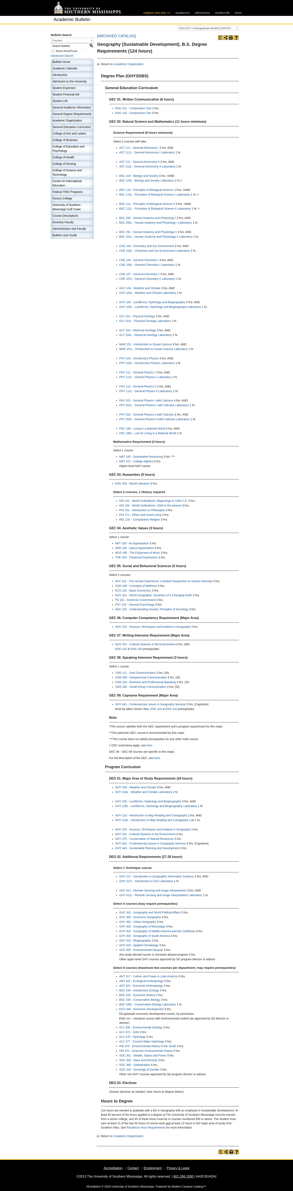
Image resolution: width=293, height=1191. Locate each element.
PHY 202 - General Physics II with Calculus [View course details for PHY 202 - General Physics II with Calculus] (146, 414)
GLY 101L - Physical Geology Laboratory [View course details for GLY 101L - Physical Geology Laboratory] (145, 321)
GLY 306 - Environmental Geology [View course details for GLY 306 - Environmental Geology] (140, 1027)
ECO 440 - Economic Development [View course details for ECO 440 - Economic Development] (141, 1009)
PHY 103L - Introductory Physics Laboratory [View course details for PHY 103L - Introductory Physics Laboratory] (147, 363)
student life (222, 12)
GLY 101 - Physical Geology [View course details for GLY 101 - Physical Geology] (137, 316)
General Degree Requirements (71, 114)
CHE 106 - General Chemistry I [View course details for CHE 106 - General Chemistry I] (139, 260)
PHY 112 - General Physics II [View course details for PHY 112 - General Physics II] (137, 386)
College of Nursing (64, 163)
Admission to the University (69, 81)
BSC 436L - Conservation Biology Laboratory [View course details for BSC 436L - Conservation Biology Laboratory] (147, 1004)
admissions (202, 12)
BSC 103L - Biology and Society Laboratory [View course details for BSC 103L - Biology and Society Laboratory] (146, 180)
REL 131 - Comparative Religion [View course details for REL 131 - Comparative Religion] (139, 519)
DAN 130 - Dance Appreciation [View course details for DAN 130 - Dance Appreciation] (134, 548)
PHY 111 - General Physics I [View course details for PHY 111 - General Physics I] (137, 372)
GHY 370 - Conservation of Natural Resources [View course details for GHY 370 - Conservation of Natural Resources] (144, 838)
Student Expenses (64, 88)
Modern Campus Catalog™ (189, 1186)
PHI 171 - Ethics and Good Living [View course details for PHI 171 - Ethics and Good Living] (140, 514)
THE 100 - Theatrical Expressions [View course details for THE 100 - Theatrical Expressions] (136, 557)
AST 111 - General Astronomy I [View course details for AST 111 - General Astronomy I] (139, 147)
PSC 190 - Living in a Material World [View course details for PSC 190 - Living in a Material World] (142, 428)
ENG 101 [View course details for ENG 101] (121, 649)
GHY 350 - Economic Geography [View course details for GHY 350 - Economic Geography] (140, 917)
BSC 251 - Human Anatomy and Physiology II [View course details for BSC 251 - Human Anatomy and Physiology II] (148, 232)
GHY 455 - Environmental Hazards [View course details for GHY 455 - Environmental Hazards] (141, 949)
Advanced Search (62, 55)
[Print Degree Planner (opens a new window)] (220, 37)
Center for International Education (67, 183)
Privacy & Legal (178, 1168)
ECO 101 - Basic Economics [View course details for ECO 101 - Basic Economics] (133, 590)
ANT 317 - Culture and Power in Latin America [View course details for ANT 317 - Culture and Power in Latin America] (148, 976)
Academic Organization (67, 120)
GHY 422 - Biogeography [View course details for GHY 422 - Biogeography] (135, 940)
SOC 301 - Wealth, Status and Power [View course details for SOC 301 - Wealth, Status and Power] (142, 1055)
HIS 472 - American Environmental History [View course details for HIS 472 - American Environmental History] (146, 1050)
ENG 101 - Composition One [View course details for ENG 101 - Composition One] (133, 108)
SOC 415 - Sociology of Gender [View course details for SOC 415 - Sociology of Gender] (139, 1069)
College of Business (65, 140)
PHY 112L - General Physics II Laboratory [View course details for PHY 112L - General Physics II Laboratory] (145, 391)
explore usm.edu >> (157, 12)
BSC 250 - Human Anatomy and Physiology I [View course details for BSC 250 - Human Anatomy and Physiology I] (147, 218)
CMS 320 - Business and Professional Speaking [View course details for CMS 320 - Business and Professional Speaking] (145, 682)
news (238, 12)
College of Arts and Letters (69, 133)
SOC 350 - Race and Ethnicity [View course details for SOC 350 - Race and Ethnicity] (138, 1060)
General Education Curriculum (71, 127)
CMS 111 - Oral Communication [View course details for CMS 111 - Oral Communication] (135, 672)
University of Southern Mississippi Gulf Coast (66, 207)
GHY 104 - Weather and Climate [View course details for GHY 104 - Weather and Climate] (139, 288)
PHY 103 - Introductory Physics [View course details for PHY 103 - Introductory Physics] (139, 358)
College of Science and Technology (67, 172)
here (149, 745)
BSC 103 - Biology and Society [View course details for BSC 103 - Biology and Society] (138, 175)
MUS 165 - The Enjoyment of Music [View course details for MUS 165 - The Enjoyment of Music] (137, 552)
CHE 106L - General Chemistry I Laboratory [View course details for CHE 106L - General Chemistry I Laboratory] (147, 264)
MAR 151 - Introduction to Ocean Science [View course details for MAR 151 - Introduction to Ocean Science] (145, 344)
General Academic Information (71, 107)
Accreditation (113, 1168)
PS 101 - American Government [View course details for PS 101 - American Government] (135, 600)
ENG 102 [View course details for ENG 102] (136, 649)
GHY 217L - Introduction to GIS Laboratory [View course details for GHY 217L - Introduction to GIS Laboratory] (146, 881)
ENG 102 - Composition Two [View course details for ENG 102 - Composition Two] (133, 113)
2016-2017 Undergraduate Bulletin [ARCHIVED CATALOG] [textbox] (209, 28)
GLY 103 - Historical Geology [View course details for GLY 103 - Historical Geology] (137, 330)
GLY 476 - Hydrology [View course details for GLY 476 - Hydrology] (132, 1036)
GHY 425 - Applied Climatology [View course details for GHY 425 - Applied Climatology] (139, 945)
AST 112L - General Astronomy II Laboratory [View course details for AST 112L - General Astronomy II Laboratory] (147, 166)
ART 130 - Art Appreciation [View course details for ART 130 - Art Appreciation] (132, 543)
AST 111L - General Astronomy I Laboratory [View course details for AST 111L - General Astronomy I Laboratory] (147, 152)
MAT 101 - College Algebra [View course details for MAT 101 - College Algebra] (136, 461)
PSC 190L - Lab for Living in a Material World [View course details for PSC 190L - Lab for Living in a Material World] (147, 433)
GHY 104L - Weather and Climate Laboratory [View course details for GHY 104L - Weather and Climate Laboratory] (147, 292)
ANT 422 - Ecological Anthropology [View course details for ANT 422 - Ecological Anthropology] (141, 981)
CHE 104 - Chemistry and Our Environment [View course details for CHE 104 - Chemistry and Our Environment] (146, 246)
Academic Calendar (64, 68)
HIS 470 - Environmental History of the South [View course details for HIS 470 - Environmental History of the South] (147, 1046)
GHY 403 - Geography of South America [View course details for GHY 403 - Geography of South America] (144, 935)
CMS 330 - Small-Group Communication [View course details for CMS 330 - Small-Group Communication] (140, 686)
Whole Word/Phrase (67, 51)
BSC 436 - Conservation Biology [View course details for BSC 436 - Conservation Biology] (139, 999)
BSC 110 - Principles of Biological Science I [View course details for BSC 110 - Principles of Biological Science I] (146, 189)
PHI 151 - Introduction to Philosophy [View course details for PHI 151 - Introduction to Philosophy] (142, 510)
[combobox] (208, 28)
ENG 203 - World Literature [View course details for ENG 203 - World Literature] (132, 483)
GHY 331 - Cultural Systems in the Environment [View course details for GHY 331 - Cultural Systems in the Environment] (145, 644)
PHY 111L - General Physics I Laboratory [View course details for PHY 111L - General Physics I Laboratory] (145, 377)
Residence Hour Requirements (146, 1127)
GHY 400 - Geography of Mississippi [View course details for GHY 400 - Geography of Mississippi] (142, 926)
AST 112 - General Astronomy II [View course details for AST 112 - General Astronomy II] (139, 161)
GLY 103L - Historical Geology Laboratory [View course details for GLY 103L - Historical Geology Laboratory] (145, 335)
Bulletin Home (61, 61)
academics (182, 12)
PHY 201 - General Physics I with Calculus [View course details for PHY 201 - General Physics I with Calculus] (146, 400)
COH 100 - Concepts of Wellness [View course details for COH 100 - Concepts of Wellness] (136, 585)
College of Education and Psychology (68, 148)
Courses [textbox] (57, 40)
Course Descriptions (65, 215)
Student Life (60, 101)
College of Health (63, 157)
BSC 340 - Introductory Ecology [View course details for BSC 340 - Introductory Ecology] (139, 990)
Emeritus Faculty (63, 222)
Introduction (59, 75)
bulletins (95, 1186)
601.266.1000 (183, 1176)
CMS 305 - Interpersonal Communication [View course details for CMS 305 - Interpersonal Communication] (141, 677)
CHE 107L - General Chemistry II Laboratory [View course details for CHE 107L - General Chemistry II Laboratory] (147, 278)
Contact (133, 1168)
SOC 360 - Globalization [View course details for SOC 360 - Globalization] (134, 1064)
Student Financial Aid (65, 94)
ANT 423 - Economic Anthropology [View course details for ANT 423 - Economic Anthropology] (141, 985)
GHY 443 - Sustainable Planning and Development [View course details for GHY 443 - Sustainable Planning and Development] (147, 848)
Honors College (62, 198)
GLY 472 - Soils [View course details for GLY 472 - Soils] (129, 1032)
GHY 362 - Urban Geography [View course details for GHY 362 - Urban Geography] (137, 921)
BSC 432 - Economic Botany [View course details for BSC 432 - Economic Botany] (137, 995)
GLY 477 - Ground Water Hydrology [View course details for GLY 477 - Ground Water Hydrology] (141, 1041)
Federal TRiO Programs (67, 192)
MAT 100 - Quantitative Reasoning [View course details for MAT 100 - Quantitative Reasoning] (141, 456)
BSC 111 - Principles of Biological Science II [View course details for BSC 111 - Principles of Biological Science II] (147, 204)
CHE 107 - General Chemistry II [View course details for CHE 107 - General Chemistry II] (139, 274)
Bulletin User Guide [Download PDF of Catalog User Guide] (64, 235)
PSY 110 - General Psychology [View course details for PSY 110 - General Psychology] (134, 604)
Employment (153, 1168)
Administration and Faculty (69, 228)
